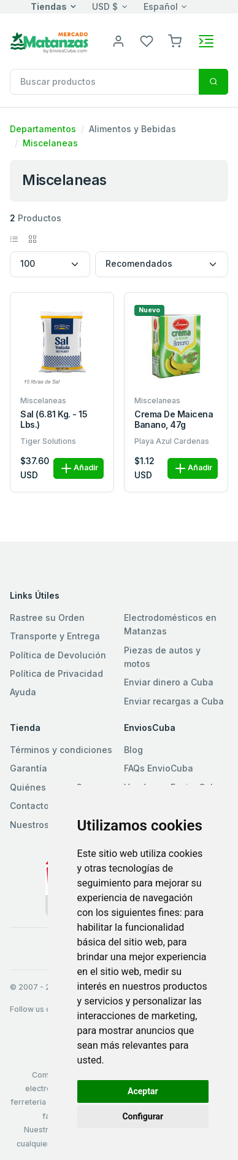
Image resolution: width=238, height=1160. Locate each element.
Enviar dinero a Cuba (168, 682)
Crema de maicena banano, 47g (173, 419)
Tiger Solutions (48, 441)
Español (161, 6)
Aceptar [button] (143, 1091)
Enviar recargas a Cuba (174, 701)
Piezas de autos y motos (162, 657)
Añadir (78, 468)
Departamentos (43, 129)
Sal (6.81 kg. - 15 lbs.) (53, 419)
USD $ (105, 6)
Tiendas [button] (49, 6)
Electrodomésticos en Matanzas (170, 624)
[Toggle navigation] (206, 41)
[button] (175, 40)
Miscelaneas (50, 143)
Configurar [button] (142, 1116)
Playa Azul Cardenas (171, 441)
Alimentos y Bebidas (132, 129)
